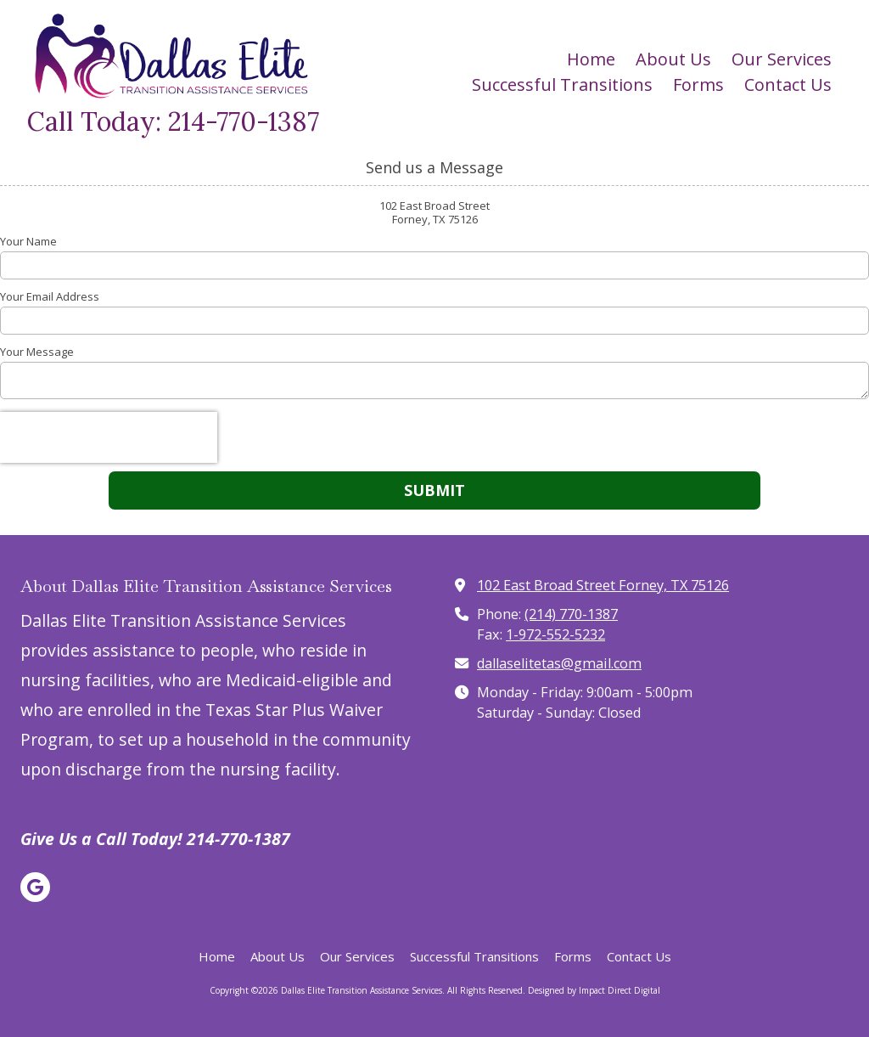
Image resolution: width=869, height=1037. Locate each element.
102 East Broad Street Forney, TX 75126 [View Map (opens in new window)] (603, 585)
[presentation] (108, 437)
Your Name (28, 241)
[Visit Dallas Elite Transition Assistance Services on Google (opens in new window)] (35, 887)
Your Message (37, 351)
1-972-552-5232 (555, 634)
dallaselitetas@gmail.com (559, 663)
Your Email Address (49, 296)
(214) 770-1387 (571, 614)
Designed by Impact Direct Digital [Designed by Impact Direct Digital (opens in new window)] (594, 990)
